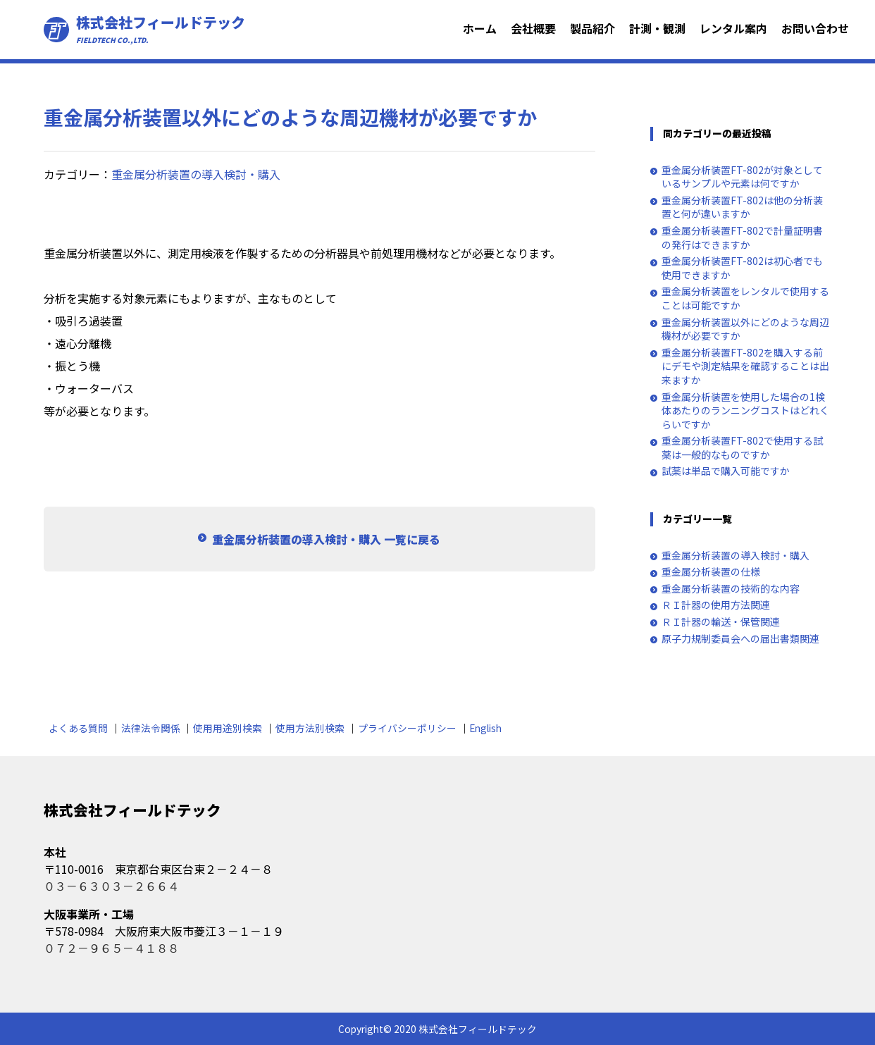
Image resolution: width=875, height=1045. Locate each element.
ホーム (480, 28)
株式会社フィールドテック (160, 30)
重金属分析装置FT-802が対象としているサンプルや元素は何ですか (742, 177)
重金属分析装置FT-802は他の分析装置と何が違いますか (742, 207)
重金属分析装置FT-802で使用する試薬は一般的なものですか (742, 448)
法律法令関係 (150, 728)
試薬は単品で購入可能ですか (726, 471)
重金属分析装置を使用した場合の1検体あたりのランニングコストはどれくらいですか (745, 410)
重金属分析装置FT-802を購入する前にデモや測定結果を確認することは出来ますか (745, 366)
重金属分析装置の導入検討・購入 (195, 174)
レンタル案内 (733, 28)
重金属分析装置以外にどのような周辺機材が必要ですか (745, 329)
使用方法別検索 (310, 728)
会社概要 (533, 28)
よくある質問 (78, 728)
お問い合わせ (815, 28)
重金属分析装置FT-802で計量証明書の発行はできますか (742, 238)
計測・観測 (657, 28)
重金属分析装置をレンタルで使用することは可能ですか (745, 298)
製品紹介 (592, 28)
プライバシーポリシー (407, 728)
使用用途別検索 (227, 728)
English (485, 728)
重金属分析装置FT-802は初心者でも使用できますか (742, 268)
